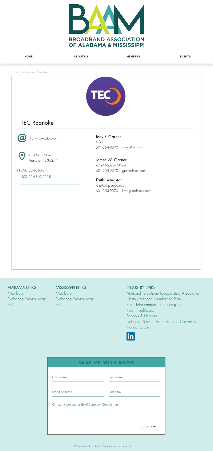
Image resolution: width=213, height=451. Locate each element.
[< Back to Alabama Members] (29, 72)
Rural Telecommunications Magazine (156, 304)
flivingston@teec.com (136, 190)
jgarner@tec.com (134, 170)
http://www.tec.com (43, 138)
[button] (81, 56)
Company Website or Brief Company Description (85, 404)
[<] (35, 96)
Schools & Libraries (141, 316)
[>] (180, 96)
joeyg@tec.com (133, 147)
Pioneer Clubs (137, 327)
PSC (11, 304)
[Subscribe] (148, 426)
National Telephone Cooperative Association (163, 293)
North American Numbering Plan (153, 299)
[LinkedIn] (130, 336)
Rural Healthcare (140, 310)
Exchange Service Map (27, 299)
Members (15, 293)
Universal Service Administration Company (161, 321)
